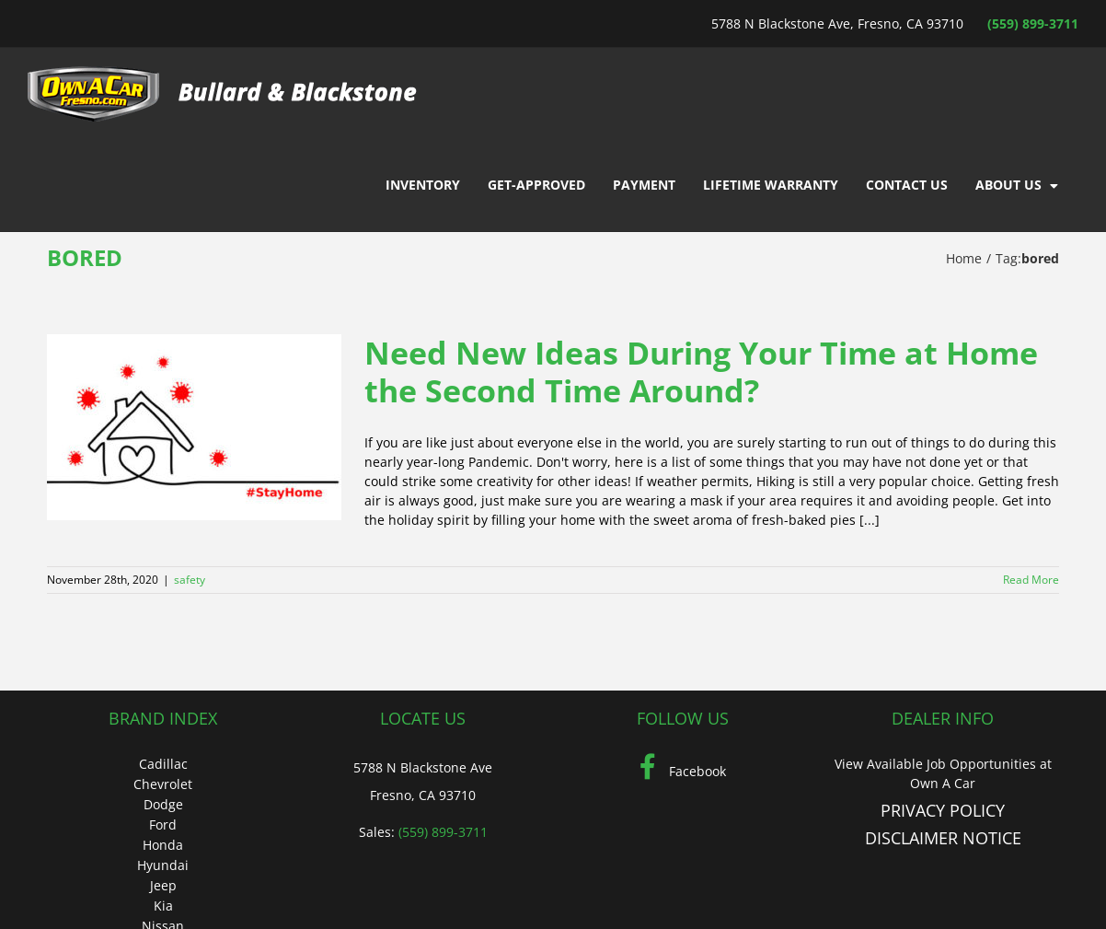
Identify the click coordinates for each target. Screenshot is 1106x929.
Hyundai (163, 865)
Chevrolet (162, 784)
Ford (163, 824)
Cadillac (163, 763)
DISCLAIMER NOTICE (943, 838)
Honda (163, 845)
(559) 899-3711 (1032, 23)
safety (189, 579)
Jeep (163, 885)
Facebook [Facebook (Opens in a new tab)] (682, 771)
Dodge (163, 804)
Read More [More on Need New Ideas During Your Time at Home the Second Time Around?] (1031, 579)
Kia (163, 905)
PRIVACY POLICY (943, 810)
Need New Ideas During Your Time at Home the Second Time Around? (701, 371)
